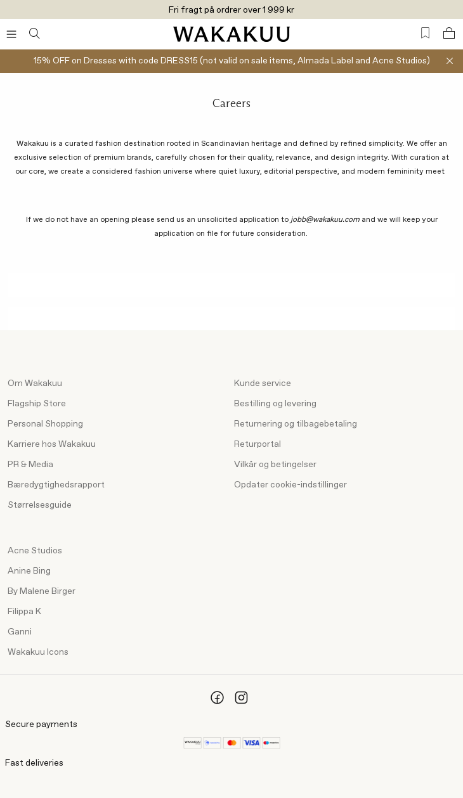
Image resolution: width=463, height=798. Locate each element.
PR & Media (30, 464)
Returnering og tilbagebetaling (295, 424)
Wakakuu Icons (38, 652)
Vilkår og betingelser (275, 464)
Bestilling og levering (275, 403)
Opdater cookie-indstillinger (290, 485)
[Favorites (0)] (425, 33)
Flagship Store (37, 403)
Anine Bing (29, 571)
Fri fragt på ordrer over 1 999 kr (231, 10)
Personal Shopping (45, 424)
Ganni (20, 632)
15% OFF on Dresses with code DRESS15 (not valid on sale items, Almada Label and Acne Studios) (232, 61)
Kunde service (262, 383)
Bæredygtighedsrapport (56, 485)
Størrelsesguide (40, 505)
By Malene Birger (41, 591)
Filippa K (24, 611)
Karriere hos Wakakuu (52, 444)
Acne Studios (35, 551)
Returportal (257, 444)
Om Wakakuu (35, 383)
